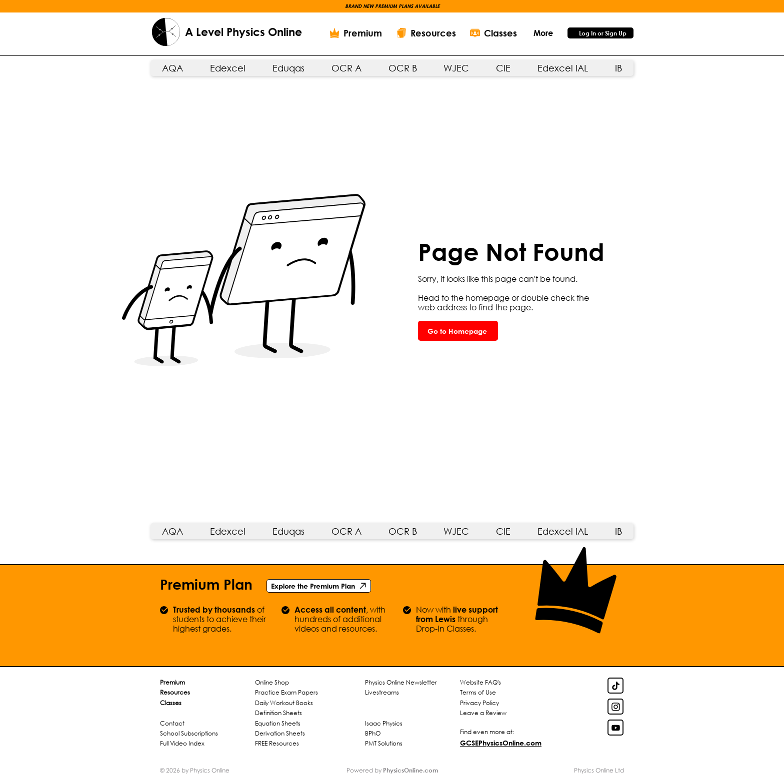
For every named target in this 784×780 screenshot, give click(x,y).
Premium (172, 682)
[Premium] (355, 33)
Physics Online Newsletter (401, 682)
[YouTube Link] (616, 728)
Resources (175, 692)
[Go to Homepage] (458, 331)
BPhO (372, 733)
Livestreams (382, 692)
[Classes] (493, 33)
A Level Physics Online (243, 31)
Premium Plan (206, 584)
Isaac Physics (383, 723)
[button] (543, 32)
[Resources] (426, 33)
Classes (171, 703)
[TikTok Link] (616, 686)
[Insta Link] (616, 707)
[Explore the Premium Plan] (318, 586)
